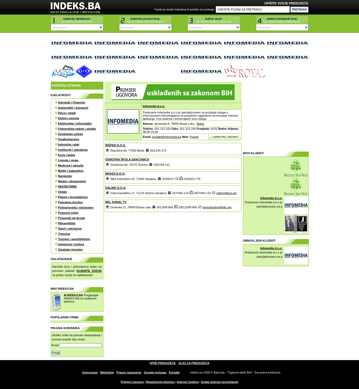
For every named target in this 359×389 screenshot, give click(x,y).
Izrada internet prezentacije (219, 381)
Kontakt (174, 372)
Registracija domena (160, 381)
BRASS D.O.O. (115, 173)
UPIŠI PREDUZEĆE (163, 363)
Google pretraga (155, 372)
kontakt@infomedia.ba (166, 136)
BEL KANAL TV (116, 202)
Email (77, 345)
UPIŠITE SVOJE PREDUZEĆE (286, 3)
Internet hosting (188, 381)
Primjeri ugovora (132, 381)
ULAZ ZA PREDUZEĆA (193, 363)
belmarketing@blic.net (217, 207)
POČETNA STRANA (66, 85)
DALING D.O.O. (115, 187)
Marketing (107, 372)
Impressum (90, 372)
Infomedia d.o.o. (154, 106)
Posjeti (194, 136)
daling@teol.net (226, 193)
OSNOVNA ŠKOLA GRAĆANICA (127, 159)
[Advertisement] (276, 114)
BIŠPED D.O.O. (115, 145)
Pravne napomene (129, 372)
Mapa (200, 123)
